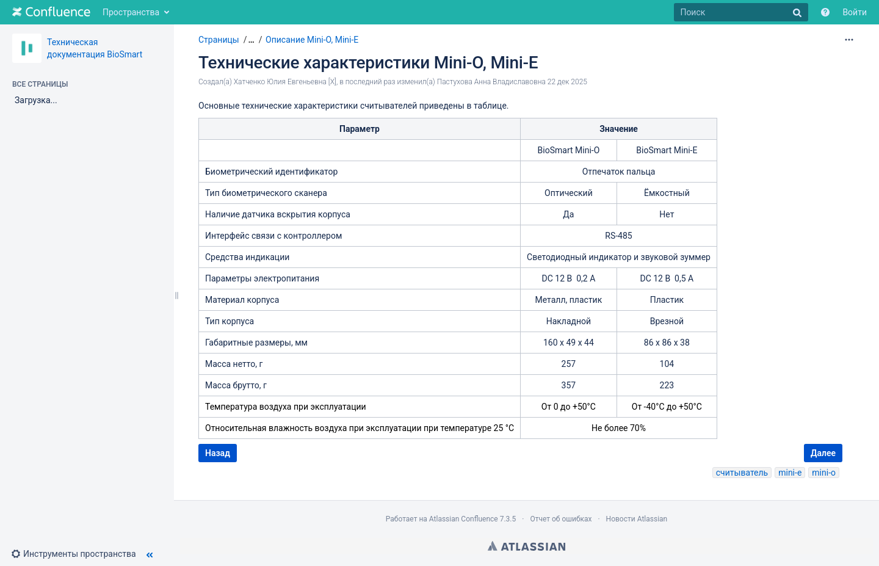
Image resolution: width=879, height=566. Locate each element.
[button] (78, 554)
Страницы (218, 40)
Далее (823, 453)
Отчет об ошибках (560, 519)
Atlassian (526, 546)
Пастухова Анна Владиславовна (491, 82)
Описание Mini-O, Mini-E (312, 40)
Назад (217, 453)
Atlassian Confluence (463, 519)
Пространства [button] (131, 12)
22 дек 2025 (567, 82)
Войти (854, 12)
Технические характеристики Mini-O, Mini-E (368, 63)
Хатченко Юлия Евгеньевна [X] (285, 82)
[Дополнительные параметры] (849, 40)
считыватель (742, 472)
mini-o (824, 472)
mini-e (789, 472)
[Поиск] (741, 12)
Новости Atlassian (637, 519)
